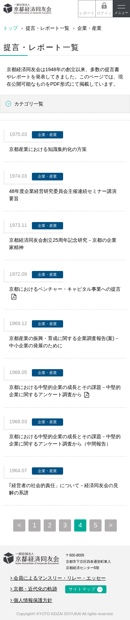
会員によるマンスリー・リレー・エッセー (58, 578)
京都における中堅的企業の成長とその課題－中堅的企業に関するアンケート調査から (65, 391)
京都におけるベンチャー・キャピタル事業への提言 (65, 293)
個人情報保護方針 (31, 600)
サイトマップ (82, 589)
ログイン (104, 13)
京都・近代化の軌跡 (33, 589)
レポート (87, 13)
